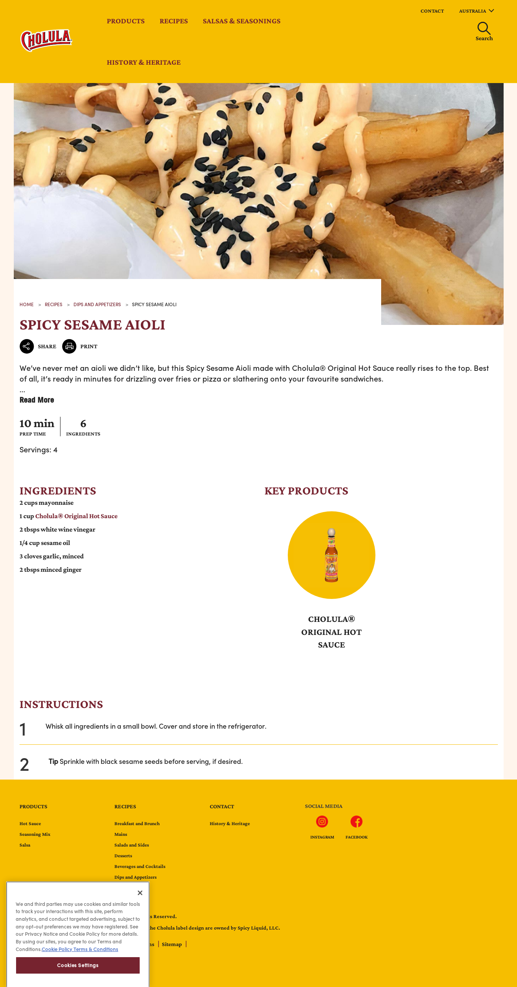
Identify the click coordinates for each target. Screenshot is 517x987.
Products (126, 20)
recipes (53, 304)
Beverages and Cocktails (139, 866)
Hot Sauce (30, 823)
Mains (120, 834)
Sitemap (172, 944)
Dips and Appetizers (97, 304)
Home (27, 304)
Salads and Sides (131, 845)
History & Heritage (144, 62)
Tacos (120, 888)
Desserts (123, 855)
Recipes (174, 20)
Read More (37, 399)
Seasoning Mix (35, 834)
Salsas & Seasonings (242, 20)
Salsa (25, 845)
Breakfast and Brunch (137, 823)
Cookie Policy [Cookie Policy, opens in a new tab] (57, 968)
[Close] (140, 912)
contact (432, 11)
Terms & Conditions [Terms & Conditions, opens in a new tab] (95, 968)
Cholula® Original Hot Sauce (343, 367)
